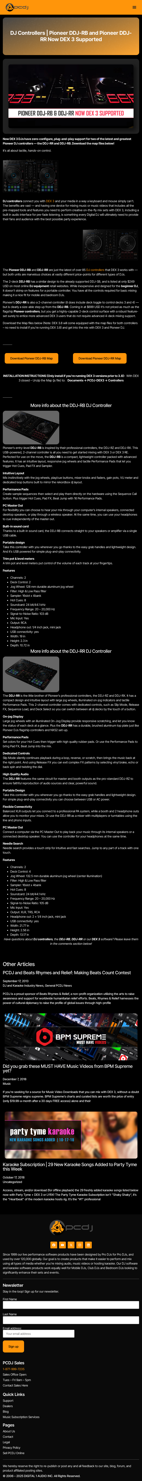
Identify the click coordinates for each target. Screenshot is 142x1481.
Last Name (10, 1314)
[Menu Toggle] (134, 7)
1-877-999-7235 (13, 1369)
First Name (10, 1299)
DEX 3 (50, 201)
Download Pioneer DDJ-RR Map (100, 358)
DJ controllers (95, 270)
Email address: (38, 1332)
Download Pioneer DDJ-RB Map (31, 358)
